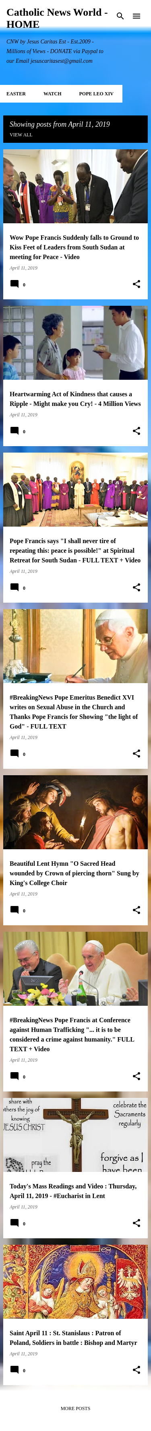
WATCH (52, 94)
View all (21, 135)
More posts (76, 1408)
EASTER (16, 94)
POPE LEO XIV (96, 94)
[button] (136, 284)
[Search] (120, 16)
